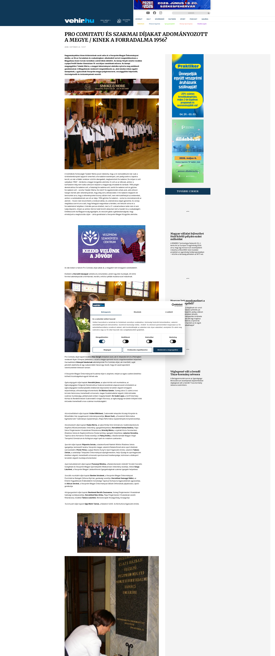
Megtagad (107, 350)
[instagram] (160, 13)
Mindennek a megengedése (167, 350)
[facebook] (154, 13)
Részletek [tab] (137, 312)
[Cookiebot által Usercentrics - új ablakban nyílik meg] (173, 305)
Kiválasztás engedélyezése (137, 350)
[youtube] (148, 13)
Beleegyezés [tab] (106, 312)
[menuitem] (139, 19)
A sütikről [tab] (169, 312)
